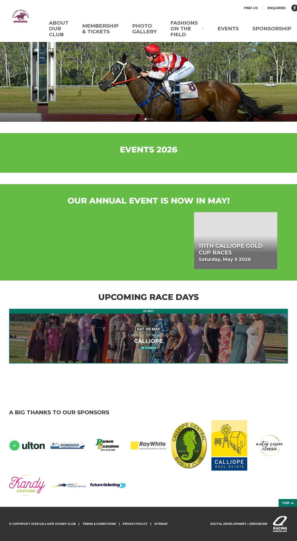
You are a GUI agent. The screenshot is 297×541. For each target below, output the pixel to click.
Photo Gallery (144, 29)
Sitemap (161, 524)
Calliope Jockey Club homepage (20, 16)
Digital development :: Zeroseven (238, 524)
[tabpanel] (148, 82)
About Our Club (59, 29)
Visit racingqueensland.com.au (280, 524)
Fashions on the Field (187, 29)
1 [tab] (146, 119)
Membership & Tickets (100, 29)
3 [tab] (151, 119)
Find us (251, 8)
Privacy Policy (135, 524)
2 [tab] (148, 119)
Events (228, 29)
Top (288, 503)
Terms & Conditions (99, 524)
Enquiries (276, 8)
